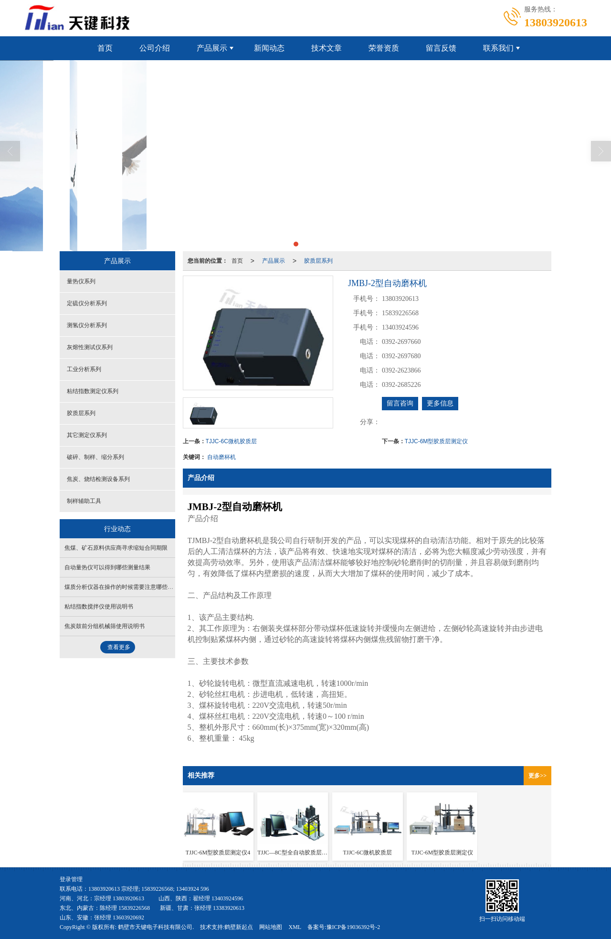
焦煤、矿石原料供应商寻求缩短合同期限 (116, 547)
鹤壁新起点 (238, 927)
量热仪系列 (81, 281)
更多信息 (440, 403)
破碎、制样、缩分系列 (95, 457)
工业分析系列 (84, 369)
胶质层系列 (318, 260)
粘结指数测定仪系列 (92, 391)
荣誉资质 (384, 48)
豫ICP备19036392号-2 (353, 927)
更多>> (537, 775)
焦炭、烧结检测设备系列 (98, 479)
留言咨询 (400, 403)
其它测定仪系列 (87, 435)
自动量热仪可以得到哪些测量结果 (107, 567)
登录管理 (71, 879)
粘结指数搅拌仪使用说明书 (98, 606)
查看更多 (118, 647)
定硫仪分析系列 (87, 303)
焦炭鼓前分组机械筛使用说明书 (104, 626)
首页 (105, 48)
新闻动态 (269, 48)
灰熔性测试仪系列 (90, 347)
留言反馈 (441, 48)
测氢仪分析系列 (87, 325)
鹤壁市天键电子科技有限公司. (156, 927)
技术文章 (326, 48)
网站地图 (270, 927)
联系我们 (498, 48)
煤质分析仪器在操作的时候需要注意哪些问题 (121, 587)
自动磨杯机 (221, 457)
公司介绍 (154, 48)
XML (294, 927)
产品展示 (212, 48)
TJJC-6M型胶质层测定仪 (436, 441)
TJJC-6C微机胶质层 (231, 441)
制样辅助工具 (84, 501)
